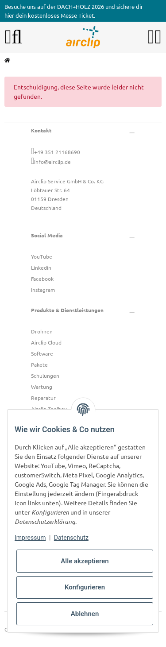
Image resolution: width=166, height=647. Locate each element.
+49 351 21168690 (57, 151)
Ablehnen (85, 614)
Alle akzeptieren (84, 561)
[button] (150, 37)
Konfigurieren (85, 587)
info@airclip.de (52, 161)
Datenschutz (71, 537)
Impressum (30, 537)
